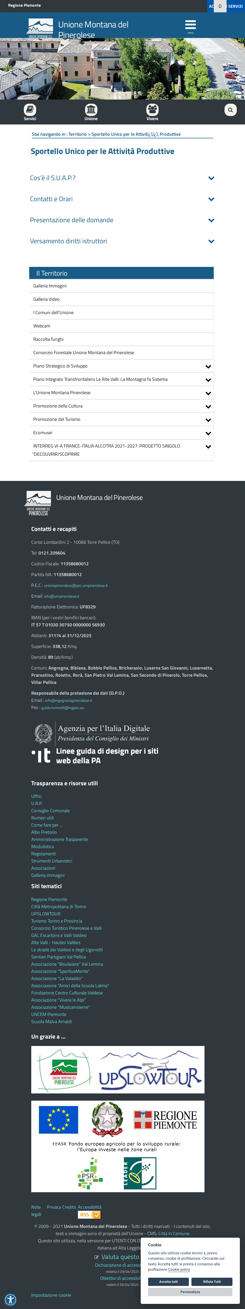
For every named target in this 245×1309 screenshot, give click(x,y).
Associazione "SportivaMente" (60, 971)
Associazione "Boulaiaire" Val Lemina (67, 964)
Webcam (41, 325)
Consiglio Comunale (50, 810)
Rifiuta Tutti (212, 1282)
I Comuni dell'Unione (53, 312)
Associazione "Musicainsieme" (60, 1007)
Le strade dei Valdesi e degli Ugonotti (67, 949)
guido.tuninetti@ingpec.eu (63, 708)
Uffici (36, 796)
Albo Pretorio (44, 832)
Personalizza (190, 1292)
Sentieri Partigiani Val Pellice (58, 956)
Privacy (54, 1207)
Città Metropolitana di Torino (58, 906)
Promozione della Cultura (58, 405)
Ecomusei (42, 432)
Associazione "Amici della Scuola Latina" (70, 985)
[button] (201, 6)
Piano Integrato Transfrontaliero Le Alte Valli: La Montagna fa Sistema (100, 379)
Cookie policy (179, 1269)
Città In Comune (173, 1233)
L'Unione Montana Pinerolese (61, 392)
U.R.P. (37, 803)
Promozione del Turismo (56, 419)
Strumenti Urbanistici (51, 860)
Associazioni (43, 868)
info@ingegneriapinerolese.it (68, 700)
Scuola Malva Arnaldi (51, 1021)
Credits (69, 1207)
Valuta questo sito (126, 1257)
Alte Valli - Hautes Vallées (55, 942)
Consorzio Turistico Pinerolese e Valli (66, 928)
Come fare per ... (47, 824)
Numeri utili (42, 817)
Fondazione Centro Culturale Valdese (67, 992)
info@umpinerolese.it (61, 596)
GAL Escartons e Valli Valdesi (59, 935)
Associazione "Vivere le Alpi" (58, 999)
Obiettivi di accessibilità (122, 1278)
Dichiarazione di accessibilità (122, 1265)
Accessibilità (89, 1207)
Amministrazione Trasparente (59, 839)
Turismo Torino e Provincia (56, 920)
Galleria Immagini (49, 285)
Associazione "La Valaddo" (57, 978)
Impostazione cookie (51, 1295)
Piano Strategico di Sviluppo (60, 365)
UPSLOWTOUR (45, 913)
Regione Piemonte (24, 5)
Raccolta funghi (48, 339)
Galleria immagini (48, 875)
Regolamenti (43, 853)
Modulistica (42, 846)
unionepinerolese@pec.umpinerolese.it (76, 585)
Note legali (36, 1211)
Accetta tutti (168, 1282)
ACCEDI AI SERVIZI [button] (226, 6)
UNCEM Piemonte (48, 1014)
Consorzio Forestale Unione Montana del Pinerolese (83, 352)
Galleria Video (46, 299)
